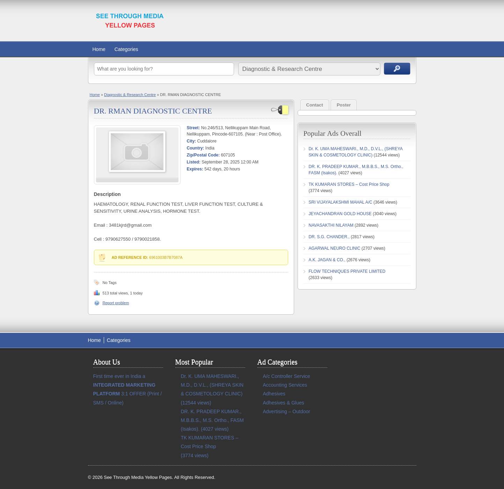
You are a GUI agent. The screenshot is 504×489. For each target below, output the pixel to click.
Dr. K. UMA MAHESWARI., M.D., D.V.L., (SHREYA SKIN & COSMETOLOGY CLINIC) (212, 384)
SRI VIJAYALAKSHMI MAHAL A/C (341, 202)
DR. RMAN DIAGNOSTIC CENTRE (153, 111)
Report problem (116, 303)
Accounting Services (285, 385)
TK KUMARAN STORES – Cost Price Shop (349, 184)
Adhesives (274, 393)
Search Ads (397, 69)
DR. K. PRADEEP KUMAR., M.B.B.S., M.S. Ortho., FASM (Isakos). (212, 420)
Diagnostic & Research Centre (130, 95)
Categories (126, 49)
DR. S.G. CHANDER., (329, 236)
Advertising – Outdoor (286, 411)
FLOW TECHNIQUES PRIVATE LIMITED (347, 271)
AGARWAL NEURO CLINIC (334, 248)
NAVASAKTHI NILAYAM (331, 225)
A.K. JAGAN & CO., (327, 259)
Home (99, 49)
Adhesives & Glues (283, 403)
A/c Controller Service (286, 376)
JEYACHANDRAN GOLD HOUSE (340, 213)
